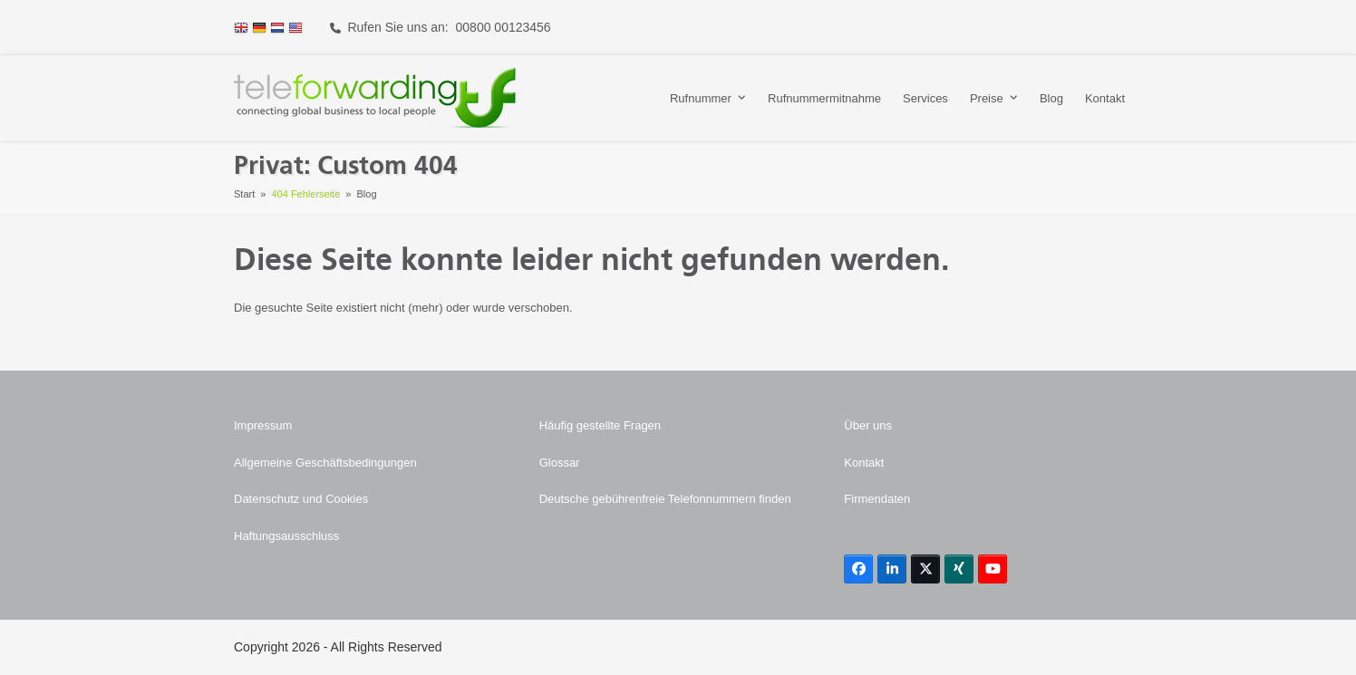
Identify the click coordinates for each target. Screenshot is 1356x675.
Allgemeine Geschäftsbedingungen (325, 462)
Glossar (559, 462)
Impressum (263, 425)
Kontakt (864, 462)
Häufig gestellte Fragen (600, 425)
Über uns (868, 425)
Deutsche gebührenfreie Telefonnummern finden (665, 499)
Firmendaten (877, 499)
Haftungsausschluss (286, 536)
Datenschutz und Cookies (301, 499)
